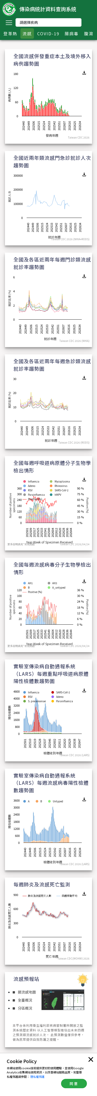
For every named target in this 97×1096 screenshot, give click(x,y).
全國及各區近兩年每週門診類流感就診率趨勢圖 (52, 263)
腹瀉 (88, 33)
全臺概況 (22, 1000)
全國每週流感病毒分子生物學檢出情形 (52, 568)
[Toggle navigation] (9, 22)
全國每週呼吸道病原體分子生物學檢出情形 (52, 466)
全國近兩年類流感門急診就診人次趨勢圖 (52, 161)
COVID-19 (48, 33)
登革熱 (10, 33)
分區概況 (22, 1008)
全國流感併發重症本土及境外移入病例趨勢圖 (52, 59)
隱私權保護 (37, 1076)
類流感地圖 (24, 992)
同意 (74, 1083)
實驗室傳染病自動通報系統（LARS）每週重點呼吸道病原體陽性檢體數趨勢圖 (51, 673)
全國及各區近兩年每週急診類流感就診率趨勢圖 (52, 364)
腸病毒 (72, 33)
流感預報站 (26, 978)
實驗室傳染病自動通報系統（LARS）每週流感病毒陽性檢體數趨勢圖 (51, 783)
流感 (27, 33)
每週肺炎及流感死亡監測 (41, 884)
